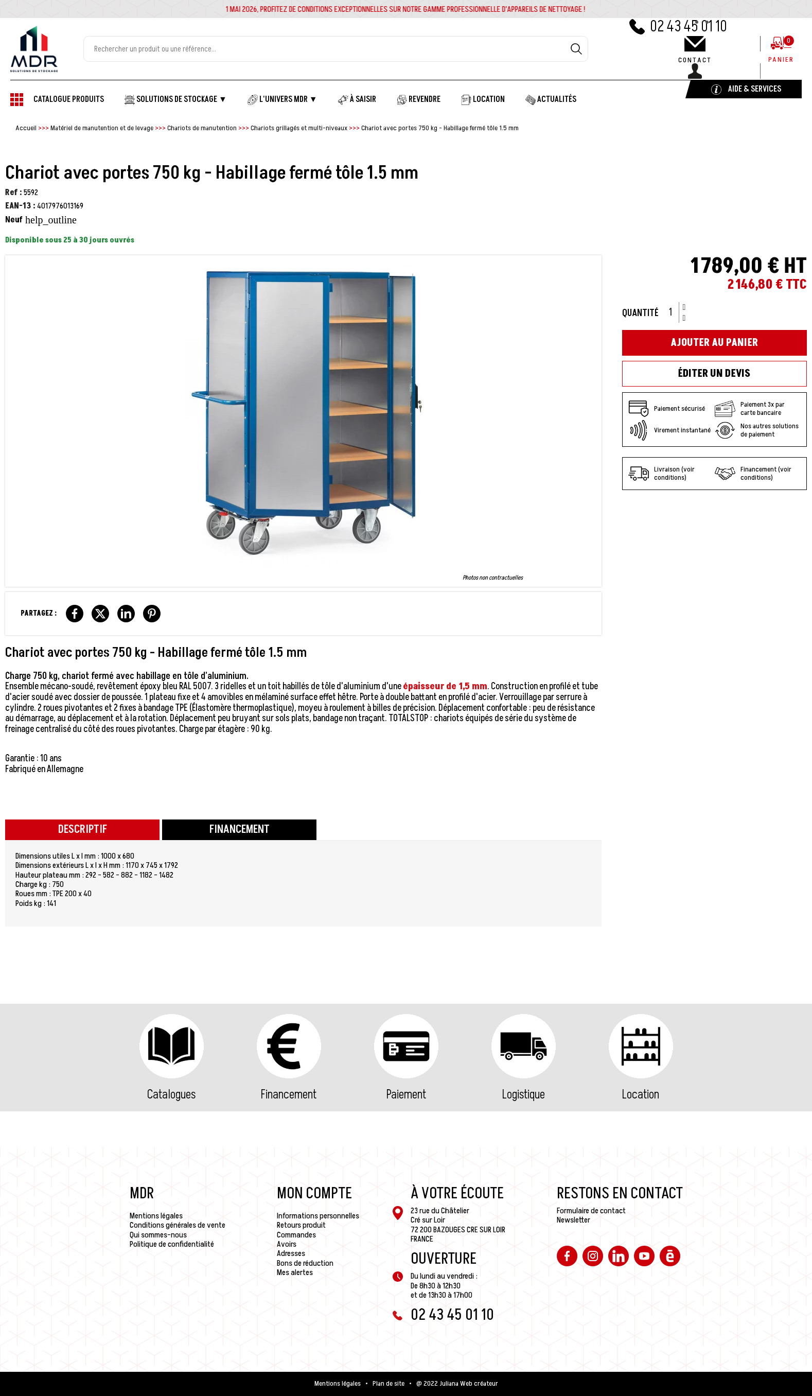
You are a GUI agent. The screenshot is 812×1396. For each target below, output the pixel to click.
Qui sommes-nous (158, 1235)
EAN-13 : (20, 206)
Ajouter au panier (714, 343)
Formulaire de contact (591, 1210)
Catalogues (171, 1094)
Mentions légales (156, 1216)
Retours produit (301, 1225)
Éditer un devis (714, 374)
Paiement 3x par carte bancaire (750, 408)
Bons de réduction (305, 1263)
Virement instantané (669, 430)
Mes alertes (295, 1272)
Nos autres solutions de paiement (757, 430)
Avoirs (286, 1244)
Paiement (406, 1094)
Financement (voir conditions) (753, 473)
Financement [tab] (239, 829)
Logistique (523, 1094)
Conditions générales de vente (177, 1225)
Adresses (291, 1253)
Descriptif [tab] (82, 829)
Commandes (296, 1235)
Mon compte (314, 1194)
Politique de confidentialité (172, 1244)
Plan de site (388, 1384)
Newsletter (573, 1220)
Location (640, 1094)
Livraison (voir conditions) (661, 473)
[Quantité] (674, 312)
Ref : (13, 192)
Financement (288, 1094)
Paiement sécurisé (666, 408)
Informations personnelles (318, 1216)
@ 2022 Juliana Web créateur (457, 1384)
